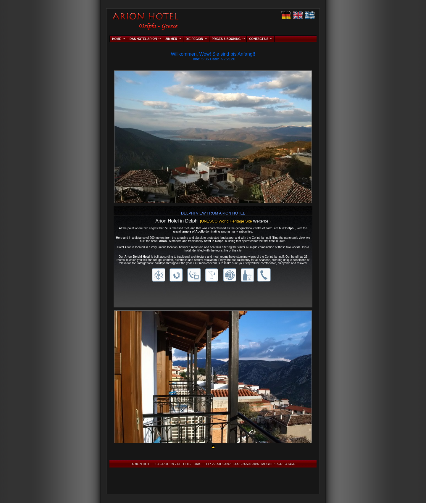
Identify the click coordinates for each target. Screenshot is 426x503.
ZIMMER (171, 39)
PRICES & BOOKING (226, 39)
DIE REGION (194, 39)
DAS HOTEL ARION (143, 39)
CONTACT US (258, 39)
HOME (116, 39)
